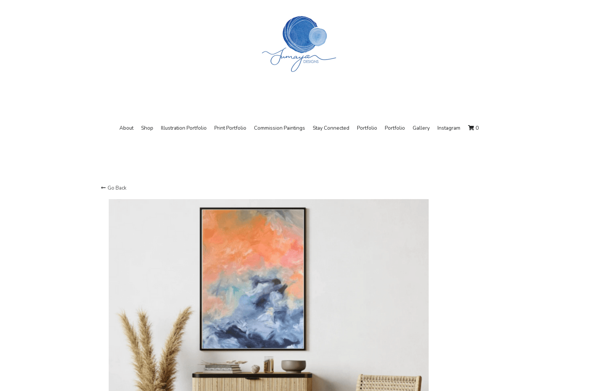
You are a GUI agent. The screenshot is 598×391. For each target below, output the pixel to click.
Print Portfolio (230, 128)
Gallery (421, 128)
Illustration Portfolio (184, 128)
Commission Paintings (279, 128)
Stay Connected (331, 128)
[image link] (299, 43)
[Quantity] (420, 279)
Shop (147, 128)
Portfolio (367, 128)
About (126, 128)
